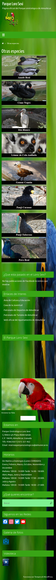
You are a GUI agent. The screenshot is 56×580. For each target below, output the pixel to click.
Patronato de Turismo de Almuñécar (21, 315)
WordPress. (48, 577)
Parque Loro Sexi (12, 3)
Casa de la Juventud (13, 305)
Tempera (38, 577)
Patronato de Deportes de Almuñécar (21, 310)
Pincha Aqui (28, 418)
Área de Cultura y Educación (17, 300)
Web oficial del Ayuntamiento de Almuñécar (24, 320)
